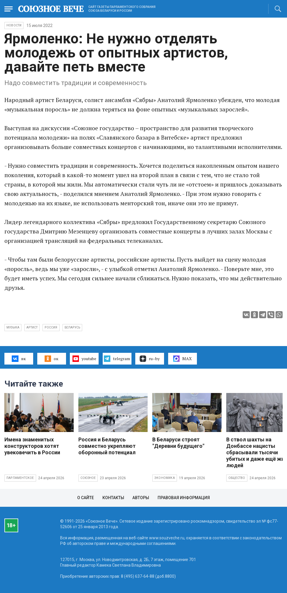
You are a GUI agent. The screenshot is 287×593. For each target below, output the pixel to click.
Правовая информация (184, 497)
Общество (236, 478)
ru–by (150, 358)
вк (19, 358)
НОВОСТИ (13, 25)
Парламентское (20, 478)
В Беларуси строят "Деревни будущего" (178, 442)
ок (51, 358)
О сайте (85, 497)
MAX (182, 358)
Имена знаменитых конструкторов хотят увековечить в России (32, 445)
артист (32, 327)
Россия (51, 327)
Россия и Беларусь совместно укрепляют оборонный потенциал (107, 445)
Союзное (88, 478)
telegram (117, 358)
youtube (84, 358)
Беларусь (72, 327)
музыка (12, 327)
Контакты (113, 497)
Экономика (164, 478)
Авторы (140, 497)
